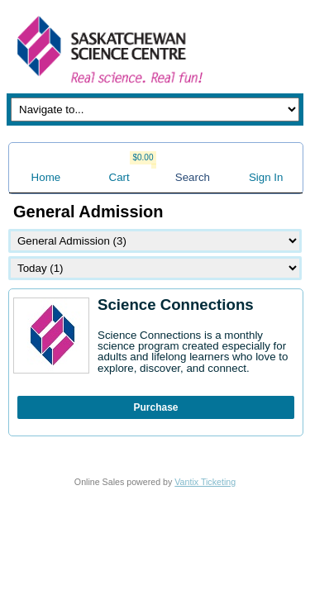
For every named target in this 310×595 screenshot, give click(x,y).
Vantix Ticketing (205, 482)
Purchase (155, 407)
